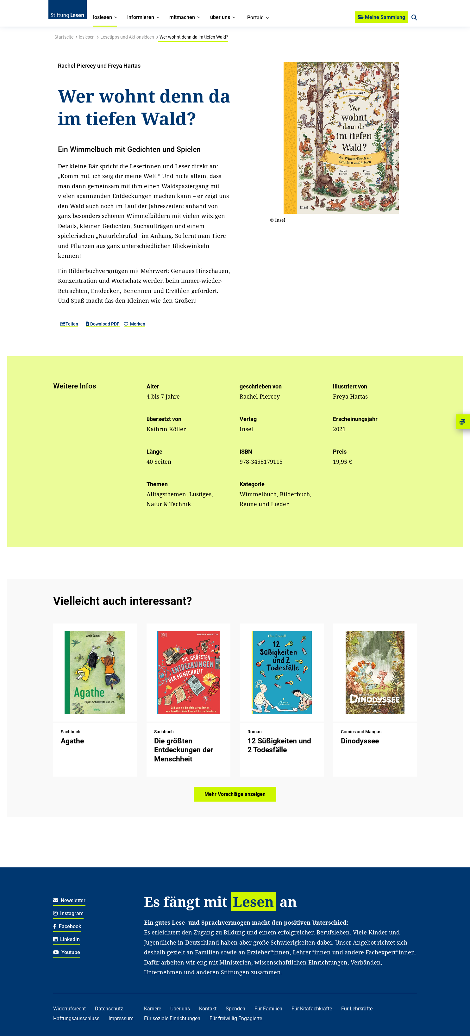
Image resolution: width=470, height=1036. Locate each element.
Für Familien (268, 1009)
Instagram (68, 913)
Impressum (121, 1018)
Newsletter (69, 900)
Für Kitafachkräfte (311, 1009)
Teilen (69, 323)
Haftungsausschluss (76, 1018)
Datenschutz (109, 1009)
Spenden (235, 1009)
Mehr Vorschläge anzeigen (235, 794)
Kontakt (207, 1009)
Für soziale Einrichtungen (172, 1018)
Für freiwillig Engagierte (236, 1018)
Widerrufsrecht (69, 1009)
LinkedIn (66, 939)
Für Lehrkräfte (357, 1009)
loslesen (87, 37)
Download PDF (103, 323)
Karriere (152, 1009)
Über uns (180, 1009)
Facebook (67, 926)
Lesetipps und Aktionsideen (127, 37)
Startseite (63, 37)
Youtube (66, 952)
